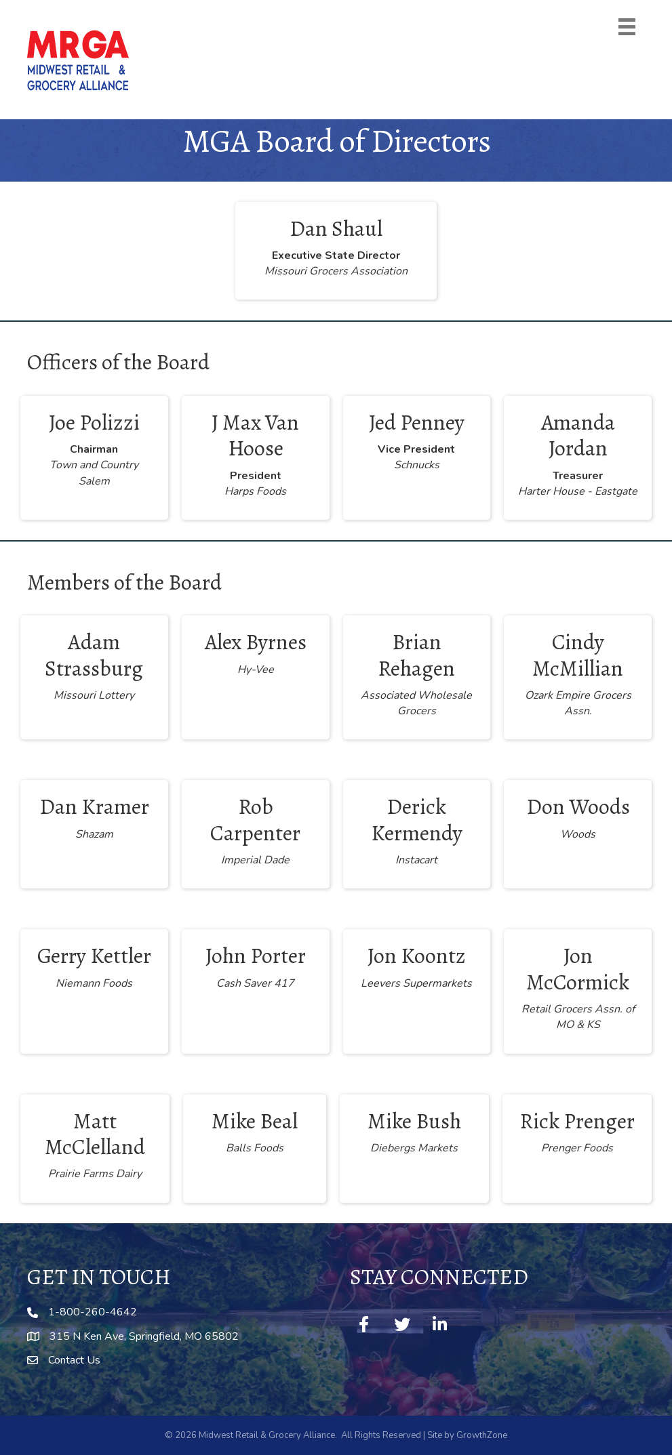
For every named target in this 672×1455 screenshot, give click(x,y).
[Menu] (627, 27)
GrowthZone (481, 1435)
